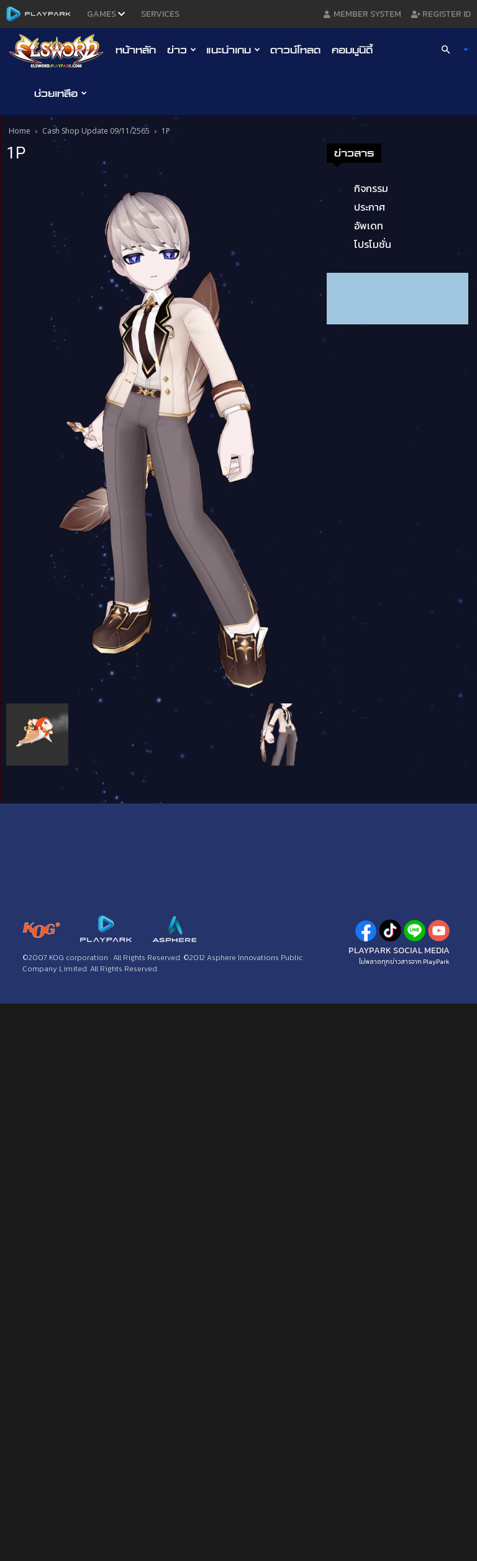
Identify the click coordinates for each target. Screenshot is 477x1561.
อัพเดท (368, 225)
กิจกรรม (371, 188)
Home (19, 131)
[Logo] (59, 50)
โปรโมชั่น (372, 244)
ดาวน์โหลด (295, 50)
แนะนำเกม (233, 50)
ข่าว (181, 50)
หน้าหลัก (136, 50)
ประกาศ (369, 206)
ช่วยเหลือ (60, 93)
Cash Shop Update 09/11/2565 (96, 131)
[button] (449, 50)
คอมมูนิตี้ (352, 50)
